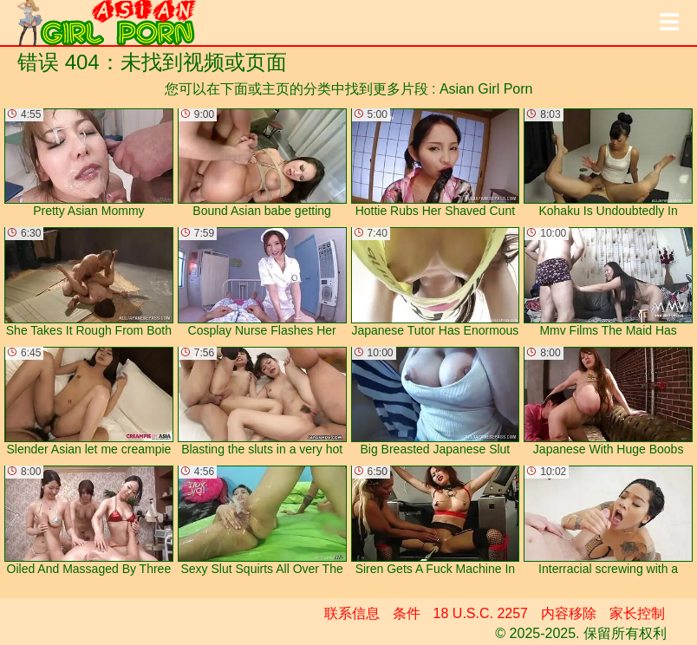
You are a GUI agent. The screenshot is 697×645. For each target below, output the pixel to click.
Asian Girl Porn (486, 88)
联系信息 (352, 613)
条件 (406, 613)
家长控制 (637, 613)
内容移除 (568, 613)
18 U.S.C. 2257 (480, 613)
